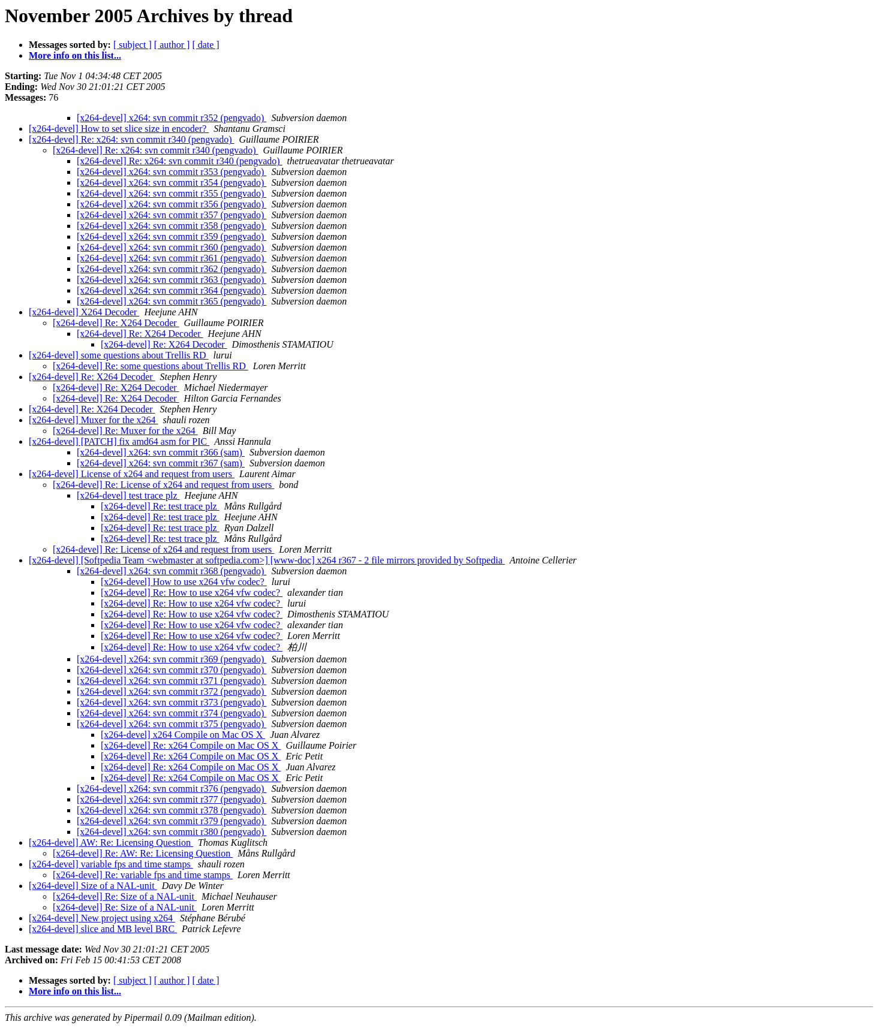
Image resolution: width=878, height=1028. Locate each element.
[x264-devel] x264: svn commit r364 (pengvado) (171, 290)
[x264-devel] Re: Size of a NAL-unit (125, 896)
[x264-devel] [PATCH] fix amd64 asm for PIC (119, 441)
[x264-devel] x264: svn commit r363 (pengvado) (171, 280)
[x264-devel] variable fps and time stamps (111, 864)
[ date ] (205, 45)
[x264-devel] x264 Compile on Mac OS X (183, 734)
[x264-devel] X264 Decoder (84, 312)
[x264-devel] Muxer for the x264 (93, 420)
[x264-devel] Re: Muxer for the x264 (125, 431)
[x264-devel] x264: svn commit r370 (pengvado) (171, 670)
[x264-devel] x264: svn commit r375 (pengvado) (171, 724)
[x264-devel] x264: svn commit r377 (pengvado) (171, 799)
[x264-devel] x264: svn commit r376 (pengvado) (171, 788)
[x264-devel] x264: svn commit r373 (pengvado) (171, 702)
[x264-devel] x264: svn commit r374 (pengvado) (171, 713)
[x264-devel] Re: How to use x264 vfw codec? (191, 592)
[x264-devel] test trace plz (128, 495)
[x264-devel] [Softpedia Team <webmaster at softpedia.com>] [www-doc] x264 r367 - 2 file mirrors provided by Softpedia (267, 560)
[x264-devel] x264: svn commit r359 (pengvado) (171, 236)
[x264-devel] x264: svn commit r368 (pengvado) (171, 571)
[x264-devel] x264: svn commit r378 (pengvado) (171, 810)
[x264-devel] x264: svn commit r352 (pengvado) (171, 118)
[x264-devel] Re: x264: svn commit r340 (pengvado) (131, 139)
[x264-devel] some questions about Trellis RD (119, 355)
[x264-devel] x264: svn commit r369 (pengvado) (171, 659)
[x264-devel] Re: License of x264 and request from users (163, 485)
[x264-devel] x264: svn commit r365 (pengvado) (171, 301)
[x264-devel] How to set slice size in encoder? (119, 128)
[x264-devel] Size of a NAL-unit (93, 886)
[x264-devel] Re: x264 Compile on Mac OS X (191, 745)
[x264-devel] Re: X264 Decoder (116, 323)
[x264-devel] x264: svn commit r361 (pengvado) (171, 258)
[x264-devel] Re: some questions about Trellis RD (150, 366)
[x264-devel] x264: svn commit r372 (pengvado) (171, 691)
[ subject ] (132, 45)
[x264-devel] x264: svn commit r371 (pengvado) (171, 681)
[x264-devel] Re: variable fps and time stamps (143, 875)
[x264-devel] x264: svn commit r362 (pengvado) (171, 269)
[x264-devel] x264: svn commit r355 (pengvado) (171, 193)
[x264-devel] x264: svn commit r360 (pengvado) (171, 247)
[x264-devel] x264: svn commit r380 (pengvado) (171, 832)
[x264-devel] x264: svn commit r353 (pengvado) (171, 172)
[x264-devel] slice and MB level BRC (103, 929)
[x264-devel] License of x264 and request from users (131, 474)
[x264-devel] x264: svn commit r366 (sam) (161, 452)
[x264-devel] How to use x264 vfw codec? (184, 582)
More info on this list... (75, 55)
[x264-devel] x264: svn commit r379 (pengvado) (171, 821)
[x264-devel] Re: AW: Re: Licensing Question (143, 853)
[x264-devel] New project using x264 (102, 918)
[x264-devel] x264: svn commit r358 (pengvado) (171, 226)
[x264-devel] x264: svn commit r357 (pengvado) (171, 215)
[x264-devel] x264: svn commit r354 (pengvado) (171, 182)
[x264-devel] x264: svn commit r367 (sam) (161, 463)
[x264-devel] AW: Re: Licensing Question (111, 842)
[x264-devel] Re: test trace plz (160, 506)
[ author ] (172, 45)
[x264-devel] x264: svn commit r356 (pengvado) (171, 204)
